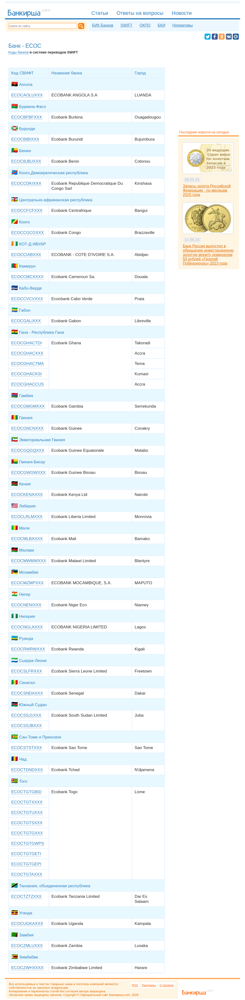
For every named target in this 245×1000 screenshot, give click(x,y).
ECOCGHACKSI (26, 373)
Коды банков (18, 52)
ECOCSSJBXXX (26, 725)
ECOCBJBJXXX (26, 161)
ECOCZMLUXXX (27, 945)
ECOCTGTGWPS (27, 843)
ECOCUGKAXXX (27, 923)
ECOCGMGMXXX (28, 406)
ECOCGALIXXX (26, 320)
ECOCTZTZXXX (26, 896)
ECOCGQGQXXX (27, 450)
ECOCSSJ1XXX (26, 715)
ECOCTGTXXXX (26, 802)
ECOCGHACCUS (27, 384)
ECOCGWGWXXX (28, 472)
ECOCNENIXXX (26, 604)
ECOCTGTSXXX (26, 822)
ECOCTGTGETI (26, 853)
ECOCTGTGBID (26, 791)
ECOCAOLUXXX (27, 95)
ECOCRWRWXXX (28, 649)
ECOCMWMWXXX (28, 560)
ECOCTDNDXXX (27, 769)
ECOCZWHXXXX (27, 967)
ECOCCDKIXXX (26, 183)
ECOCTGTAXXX (26, 874)
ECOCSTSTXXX (26, 747)
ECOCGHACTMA (27, 363)
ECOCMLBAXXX (27, 538)
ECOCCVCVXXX (27, 298)
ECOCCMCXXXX (27, 276)
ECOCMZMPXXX (27, 582)
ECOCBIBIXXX (25, 139)
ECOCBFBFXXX (26, 117)
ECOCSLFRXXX (26, 671)
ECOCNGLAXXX (27, 627)
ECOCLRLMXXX (27, 516)
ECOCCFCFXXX (26, 210)
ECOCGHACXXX (27, 353)
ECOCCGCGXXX (27, 232)
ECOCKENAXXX (27, 494)
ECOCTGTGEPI (26, 864)
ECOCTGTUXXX (27, 812)
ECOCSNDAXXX (27, 693)
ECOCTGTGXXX (27, 833)
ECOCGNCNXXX (27, 428)
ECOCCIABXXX (26, 254)
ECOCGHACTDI (26, 342)
